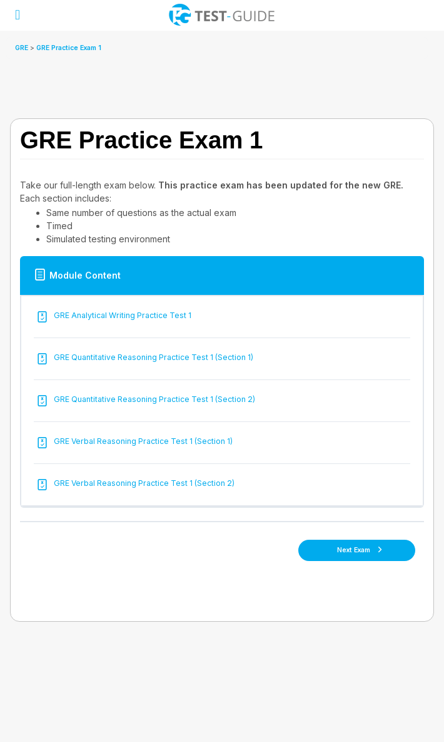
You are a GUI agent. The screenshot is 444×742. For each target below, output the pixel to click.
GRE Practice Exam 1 (68, 48)
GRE (22, 48)
